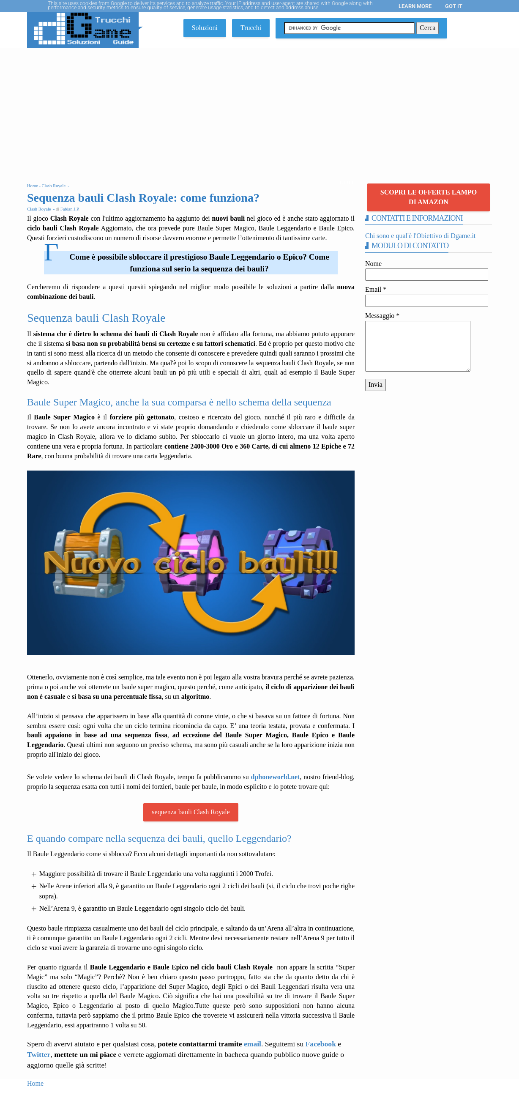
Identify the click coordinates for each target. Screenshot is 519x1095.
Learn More (415, 6)
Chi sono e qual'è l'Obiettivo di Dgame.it (420, 235)
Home (35, 1083)
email (252, 1044)
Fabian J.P (69, 209)
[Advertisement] (259, 111)
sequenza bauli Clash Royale (190, 812)
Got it (453, 6)
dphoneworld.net (275, 776)
